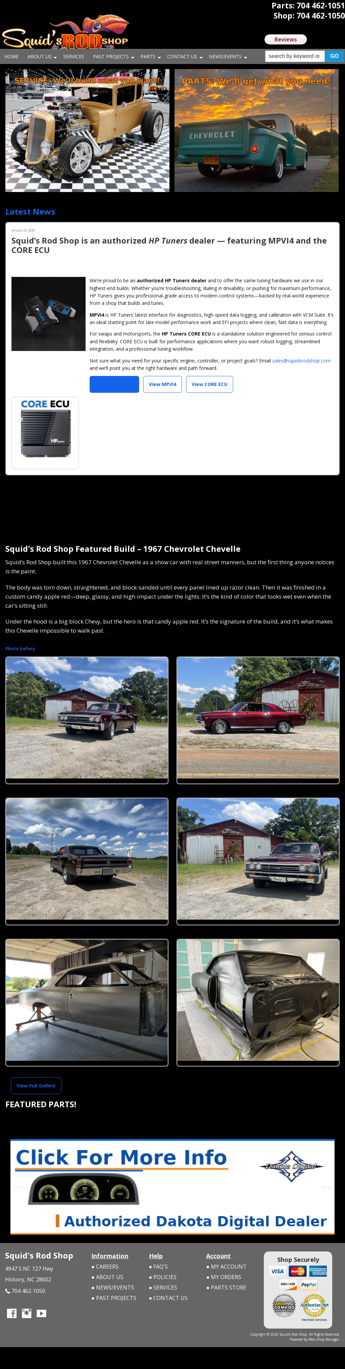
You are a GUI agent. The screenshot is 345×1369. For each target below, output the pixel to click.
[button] (304, 56)
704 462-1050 (25, 1291)
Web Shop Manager (324, 1339)
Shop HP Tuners (114, 384)
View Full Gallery (36, 1085)
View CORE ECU (209, 384)
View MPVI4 (162, 384)
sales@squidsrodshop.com (301, 360)
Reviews (286, 39)
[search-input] (294, 56)
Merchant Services (314, 1320)
